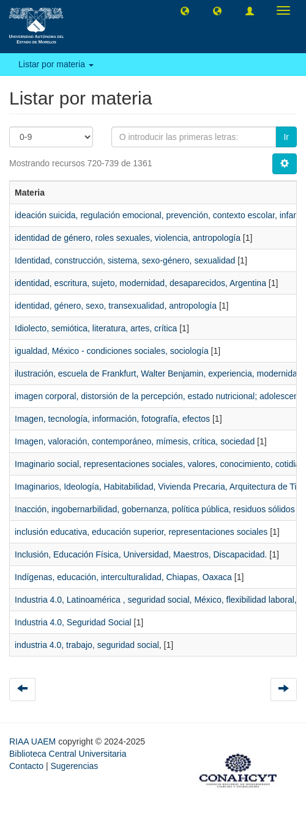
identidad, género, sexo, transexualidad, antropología (116, 306)
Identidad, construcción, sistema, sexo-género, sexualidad (125, 260)
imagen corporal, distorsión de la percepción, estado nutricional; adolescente (160, 396)
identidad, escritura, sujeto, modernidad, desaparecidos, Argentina (140, 283)
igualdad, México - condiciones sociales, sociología (112, 351)
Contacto (26, 766)
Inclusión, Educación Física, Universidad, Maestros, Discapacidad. (141, 554)
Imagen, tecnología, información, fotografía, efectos (112, 419)
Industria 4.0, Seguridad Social (73, 622)
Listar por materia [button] (56, 64)
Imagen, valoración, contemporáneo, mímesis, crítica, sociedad (135, 441)
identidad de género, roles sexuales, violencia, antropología (128, 238)
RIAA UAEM (33, 741)
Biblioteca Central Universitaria (67, 754)
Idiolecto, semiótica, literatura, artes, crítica (96, 328)
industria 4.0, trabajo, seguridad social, (88, 645)
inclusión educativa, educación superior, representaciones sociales (141, 532)
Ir (286, 137)
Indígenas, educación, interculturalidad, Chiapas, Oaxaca (123, 577)
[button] (185, 10)
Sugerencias (74, 766)
